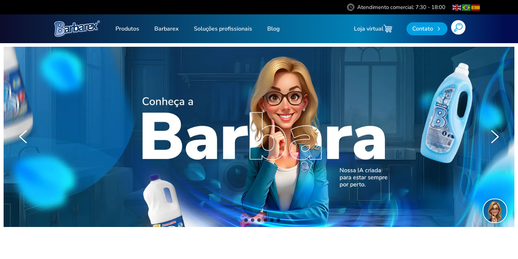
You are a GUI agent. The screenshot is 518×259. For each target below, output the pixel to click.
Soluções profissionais (223, 29)
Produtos (127, 29)
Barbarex (166, 29)
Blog (273, 29)
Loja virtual (373, 29)
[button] (23, 136)
